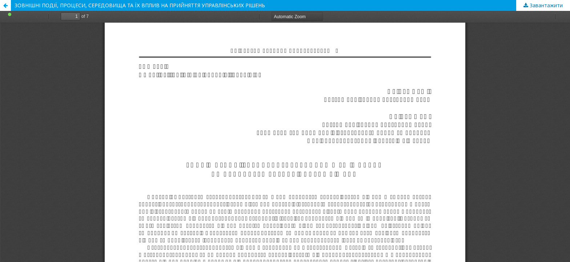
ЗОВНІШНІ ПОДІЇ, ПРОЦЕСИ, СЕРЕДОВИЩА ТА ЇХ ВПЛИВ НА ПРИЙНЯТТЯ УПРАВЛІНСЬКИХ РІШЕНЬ (140, 5)
